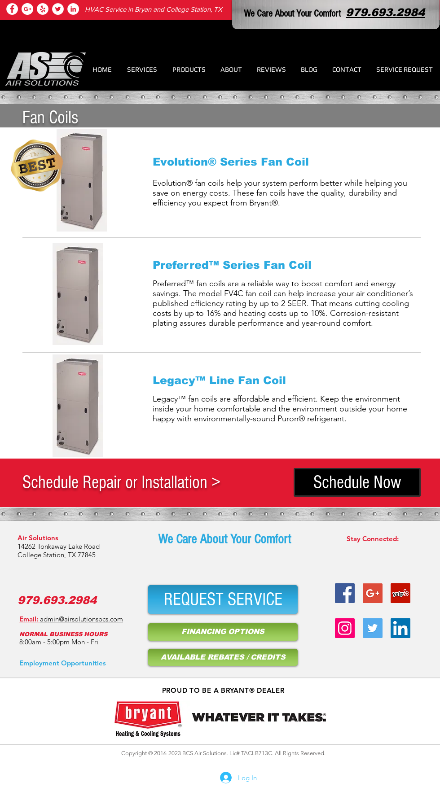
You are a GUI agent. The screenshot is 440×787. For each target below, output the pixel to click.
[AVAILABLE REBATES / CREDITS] (223, 657)
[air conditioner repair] (73, 9)
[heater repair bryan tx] (345, 593)
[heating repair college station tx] (42, 9)
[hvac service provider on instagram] (345, 628)
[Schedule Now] (357, 482)
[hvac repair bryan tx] (373, 593)
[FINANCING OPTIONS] (223, 632)
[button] (142, 69)
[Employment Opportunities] (62, 663)
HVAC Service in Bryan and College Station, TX (153, 9)
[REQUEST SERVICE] (223, 599)
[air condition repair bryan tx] (58, 9)
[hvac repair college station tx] (27, 9)
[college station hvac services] (12, 9)
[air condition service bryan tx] (400, 593)
